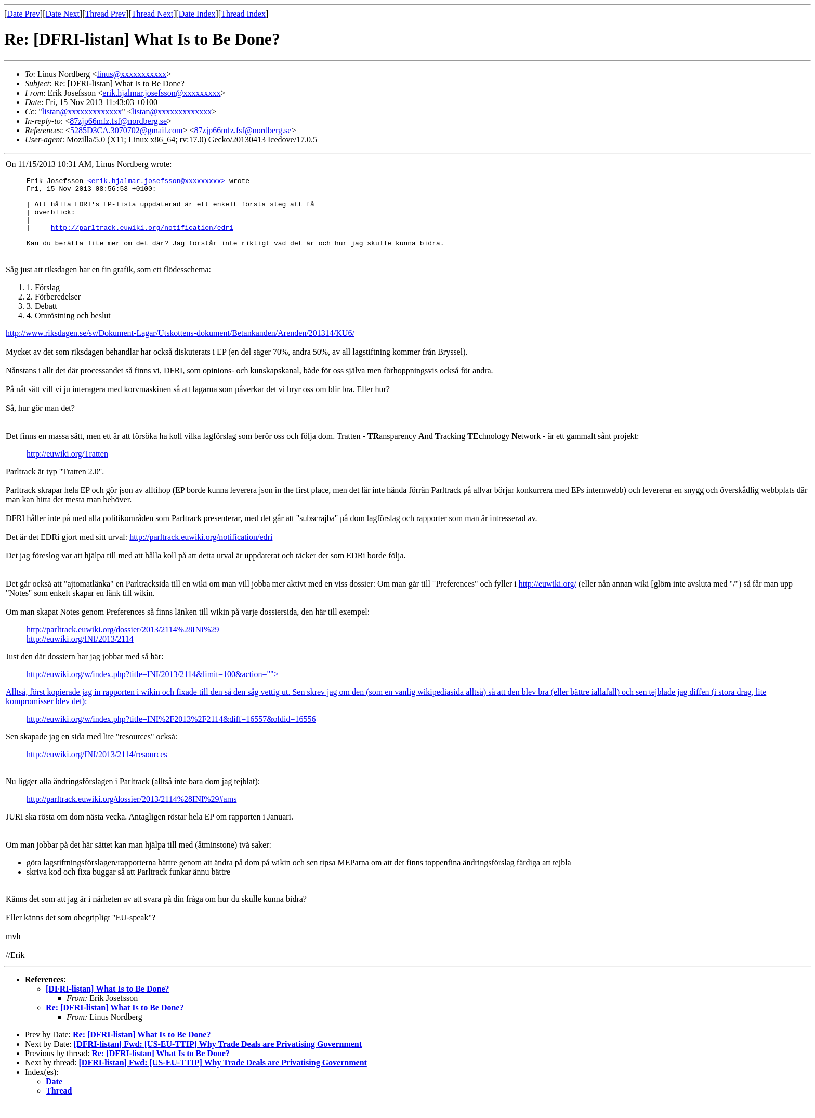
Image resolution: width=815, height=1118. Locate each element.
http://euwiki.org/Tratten (67, 467)
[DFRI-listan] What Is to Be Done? (107, 1002)
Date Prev (23, 13)
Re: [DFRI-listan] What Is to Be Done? (114, 1021)
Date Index (197, 13)
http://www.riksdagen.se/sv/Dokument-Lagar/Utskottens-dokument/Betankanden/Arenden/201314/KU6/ (180, 347)
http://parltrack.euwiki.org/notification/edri (142, 238)
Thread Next (152, 13)
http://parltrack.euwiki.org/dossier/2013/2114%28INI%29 (123, 643)
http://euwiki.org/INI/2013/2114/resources (97, 768)
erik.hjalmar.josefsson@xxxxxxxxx (161, 92)
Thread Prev (105, 13)
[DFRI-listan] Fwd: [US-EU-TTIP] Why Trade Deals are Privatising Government (218, 1058)
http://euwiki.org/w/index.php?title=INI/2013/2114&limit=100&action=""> (153, 688)
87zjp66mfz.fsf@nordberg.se (118, 120)
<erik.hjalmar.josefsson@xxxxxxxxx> (156, 182)
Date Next (63, 13)
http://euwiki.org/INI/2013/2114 (80, 652)
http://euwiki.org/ (547, 597)
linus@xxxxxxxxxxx (131, 74)
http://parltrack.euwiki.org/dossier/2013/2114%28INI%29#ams (131, 813)
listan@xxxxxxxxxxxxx (82, 111)
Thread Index (243, 13)
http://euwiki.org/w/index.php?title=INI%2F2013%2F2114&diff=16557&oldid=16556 (171, 733)
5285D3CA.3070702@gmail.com (126, 130)
